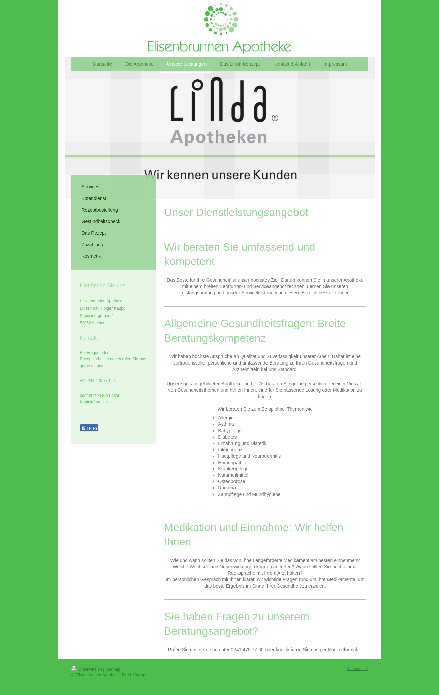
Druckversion (87, 669)
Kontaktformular (94, 402)
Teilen (89, 428)
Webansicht (357, 668)
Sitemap (112, 669)
